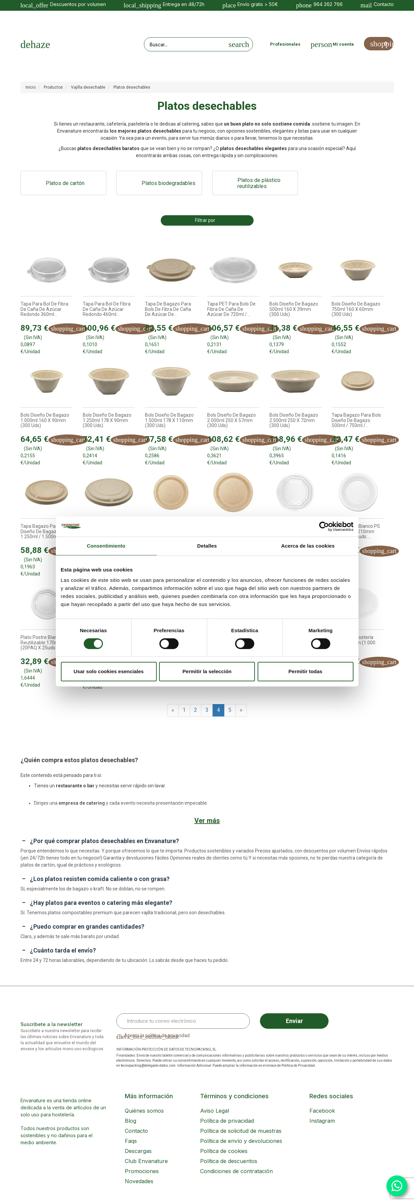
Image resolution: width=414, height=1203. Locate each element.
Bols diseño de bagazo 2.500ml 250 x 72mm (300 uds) (293, 420)
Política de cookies (224, 1151)
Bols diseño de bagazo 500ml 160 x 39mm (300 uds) (293, 309)
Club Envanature (146, 1161)
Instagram (322, 1120)
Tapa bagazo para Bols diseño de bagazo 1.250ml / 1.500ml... (45, 531)
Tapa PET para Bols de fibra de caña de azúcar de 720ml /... (231, 309)
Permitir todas (306, 671)
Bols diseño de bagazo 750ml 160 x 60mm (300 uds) (356, 309)
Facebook (322, 1110)
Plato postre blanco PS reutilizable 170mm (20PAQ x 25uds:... (45, 642)
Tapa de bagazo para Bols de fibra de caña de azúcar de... (168, 309)
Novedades (139, 1181)
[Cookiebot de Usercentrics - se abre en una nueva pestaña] (324, 526)
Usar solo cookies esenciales (109, 671)
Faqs (131, 1141)
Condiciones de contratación (236, 1171)
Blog (130, 1120)
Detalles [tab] (207, 546)
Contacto (136, 1130)
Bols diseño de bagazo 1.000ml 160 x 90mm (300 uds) (45, 420)
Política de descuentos (228, 1161)
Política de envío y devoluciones (241, 1141)
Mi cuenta (343, 44)
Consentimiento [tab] (106, 546)
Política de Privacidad (298, 1065)
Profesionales (285, 44)
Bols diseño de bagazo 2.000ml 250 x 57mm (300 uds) (231, 420)
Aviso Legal (214, 1110)
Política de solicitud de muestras (240, 1130)
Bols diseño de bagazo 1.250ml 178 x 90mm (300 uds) (107, 420)
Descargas (138, 1151)
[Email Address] (183, 1021)
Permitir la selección (207, 671)
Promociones (142, 1171)
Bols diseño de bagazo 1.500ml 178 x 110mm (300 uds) (169, 420)
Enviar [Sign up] (294, 1020)
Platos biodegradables (168, 183)
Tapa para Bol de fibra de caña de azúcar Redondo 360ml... (44, 309)
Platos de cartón (65, 183)
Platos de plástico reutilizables (258, 183)
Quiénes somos (144, 1110)
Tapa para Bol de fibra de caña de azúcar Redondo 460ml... (106, 309)
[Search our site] (185, 44)
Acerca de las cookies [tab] (308, 546)
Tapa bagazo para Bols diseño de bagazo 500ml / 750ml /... (356, 420)
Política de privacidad (227, 1120)
